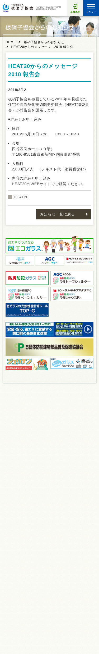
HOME (11, 42)
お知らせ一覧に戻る (57, 214)
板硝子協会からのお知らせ (44, 42)
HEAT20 (21, 197)
